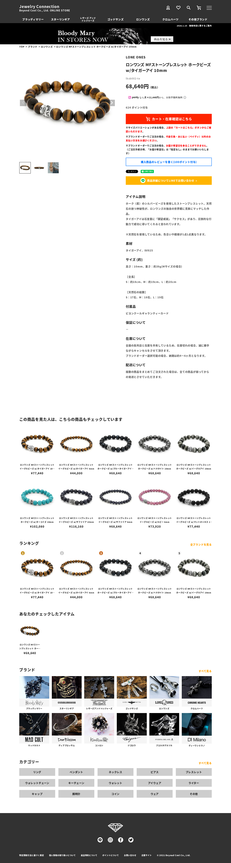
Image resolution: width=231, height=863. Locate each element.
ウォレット (115, 783)
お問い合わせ (130, 855)
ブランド (32, 46)
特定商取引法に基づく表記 (31, 855)
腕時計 (76, 794)
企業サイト (146, 855)
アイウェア (154, 783)
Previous (23, 103)
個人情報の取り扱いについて (62, 855)
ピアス (155, 772)
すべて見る (205, 671)
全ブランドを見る (201, 544)
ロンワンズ (143, 19)
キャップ (37, 794)
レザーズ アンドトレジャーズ (88, 19)
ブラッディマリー (33, 19)
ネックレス (115, 772)
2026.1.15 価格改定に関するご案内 (194, 25)
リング (37, 772)
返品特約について (89, 855)
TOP (21, 46)
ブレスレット (194, 772)
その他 (194, 794)
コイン (115, 794)
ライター (193, 783)
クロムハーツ (170, 19)
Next (111, 103)
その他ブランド (197, 19)
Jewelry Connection (39, 6)
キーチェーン (76, 783)
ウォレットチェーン (37, 783)
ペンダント (76, 772)
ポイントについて (110, 855)
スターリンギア (60, 19)
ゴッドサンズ (115, 19)
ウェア (155, 794)
